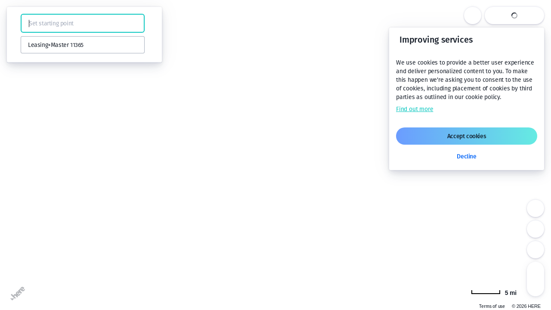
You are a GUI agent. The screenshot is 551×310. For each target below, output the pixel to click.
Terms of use (492, 306)
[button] (18, 23)
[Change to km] (494, 292)
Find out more (414, 109)
